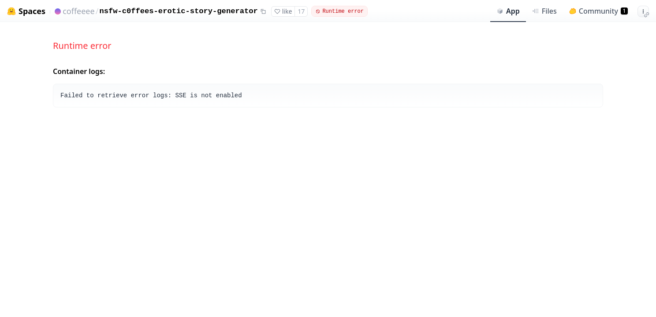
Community (598, 11)
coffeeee (79, 11)
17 (301, 11)
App (508, 11)
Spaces (32, 11)
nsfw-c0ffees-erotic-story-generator (178, 11)
